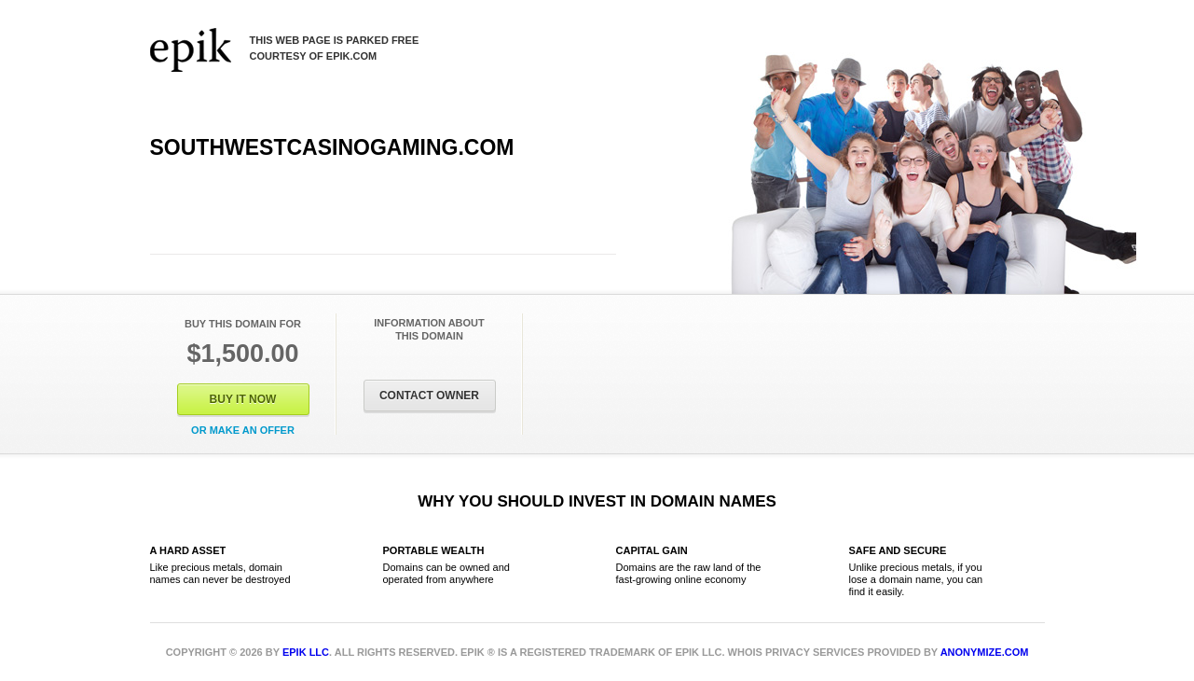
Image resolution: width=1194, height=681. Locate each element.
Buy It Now (243, 399)
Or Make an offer (243, 430)
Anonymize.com (984, 652)
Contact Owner (429, 395)
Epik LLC (305, 652)
